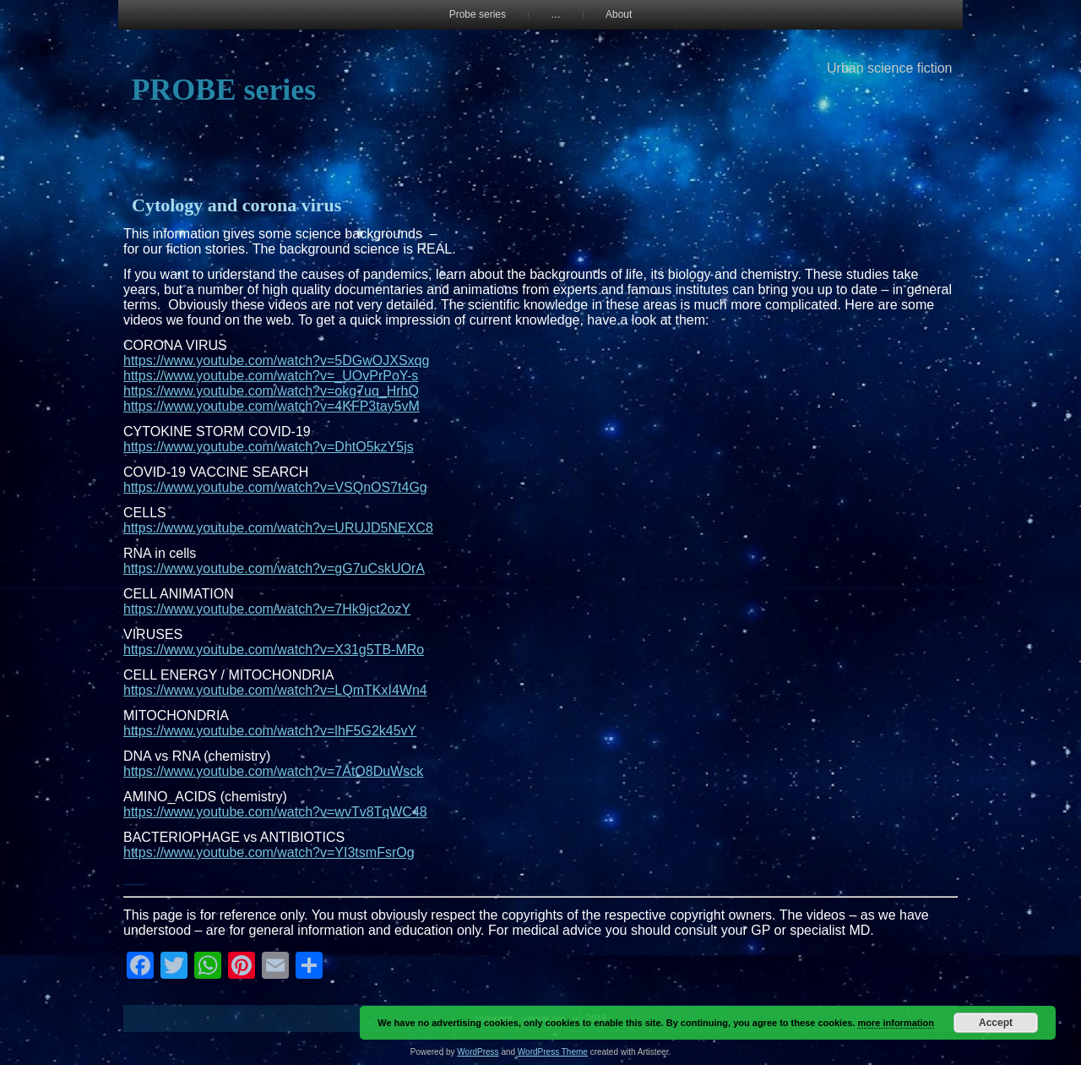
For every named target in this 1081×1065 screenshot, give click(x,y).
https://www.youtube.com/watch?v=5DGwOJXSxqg (276, 360)
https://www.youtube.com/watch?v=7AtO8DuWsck (273, 771)
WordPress (477, 1052)
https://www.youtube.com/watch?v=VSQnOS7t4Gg (275, 487)
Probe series (477, 14)
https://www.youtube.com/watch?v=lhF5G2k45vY (269, 731)
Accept (996, 1023)
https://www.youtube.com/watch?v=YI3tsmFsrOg (269, 852)
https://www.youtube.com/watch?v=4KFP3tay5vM (271, 406)
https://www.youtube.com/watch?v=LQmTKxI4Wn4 (275, 690)
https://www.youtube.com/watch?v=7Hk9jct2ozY (266, 609)
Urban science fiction (890, 68)
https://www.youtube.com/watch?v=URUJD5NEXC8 (278, 528)
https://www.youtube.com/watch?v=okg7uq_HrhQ (271, 391)
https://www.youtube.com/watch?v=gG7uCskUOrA (274, 568)
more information (895, 1023)
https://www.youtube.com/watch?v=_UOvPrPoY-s (270, 376)
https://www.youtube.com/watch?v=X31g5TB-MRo (273, 649)
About (619, 14)
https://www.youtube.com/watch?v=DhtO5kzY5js (268, 447)
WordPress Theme (553, 1052)
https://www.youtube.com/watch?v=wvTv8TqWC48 (275, 812)
